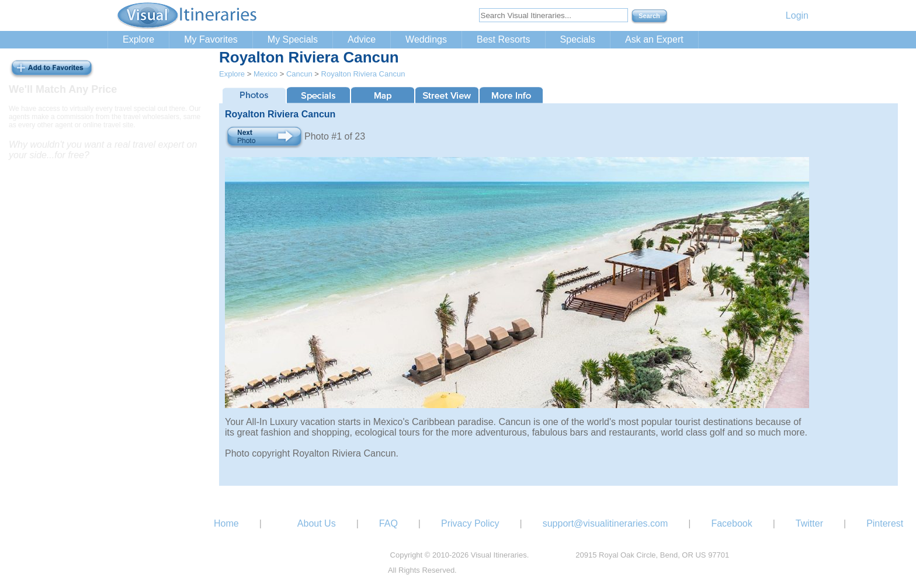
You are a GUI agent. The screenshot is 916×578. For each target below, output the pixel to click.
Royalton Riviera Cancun (363, 73)
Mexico (265, 73)
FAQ (388, 523)
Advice (362, 39)
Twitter (809, 523)
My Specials (293, 39)
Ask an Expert (654, 39)
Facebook (731, 523)
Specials (577, 39)
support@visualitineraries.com (605, 523)
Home (226, 523)
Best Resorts (503, 39)
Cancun (299, 73)
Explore (138, 39)
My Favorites (211, 39)
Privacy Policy (470, 523)
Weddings (426, 39)
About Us (316, 523)
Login (797, 15)
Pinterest (884, 523)
